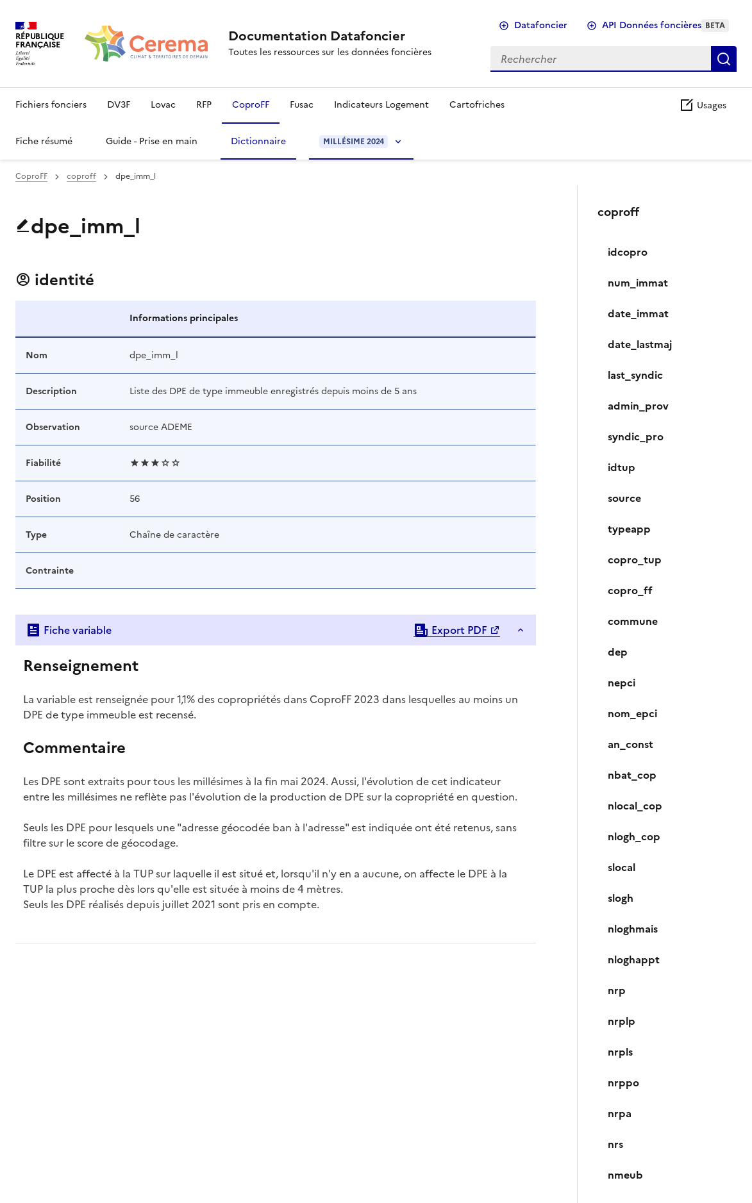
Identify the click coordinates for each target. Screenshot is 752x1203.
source (624, 498)
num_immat (638, 282)
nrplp (621, 1021)
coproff (81, 176)
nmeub (625, 1174)
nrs (615, 1144)
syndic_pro (636, 436)
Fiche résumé (43, 141)
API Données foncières (665, 25)
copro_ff (630, 590)
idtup (621, 467)
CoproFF (250, 105)
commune (633, 621)
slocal (621, 867)
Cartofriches (477, 105)
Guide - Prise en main (151, 141)
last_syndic (635, 375)
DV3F (118, 105)
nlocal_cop (635, 805)
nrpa (619, 1113)
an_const (630, 744)
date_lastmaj (640, 344)
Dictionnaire (258, 141)
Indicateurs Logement (381, 105)
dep (618, 652)
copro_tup (635, 559)
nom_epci (632, 713)
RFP (204, 105)
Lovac (163, 105)
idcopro (628, 252)
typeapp (629, 528)
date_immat (638, 313)
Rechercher (724, 59)
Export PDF (450, 630)
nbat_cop (632, 775)
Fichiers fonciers (51, 105)
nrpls (620, 1051)
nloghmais (633, 928)
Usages (702, 105)
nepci (621, 682)
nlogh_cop (634, 836)
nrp (617, 990)
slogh (620, 898)
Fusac (301, 105)
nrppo (623, 1082)
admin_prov (638, 405)
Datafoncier (540, 25)
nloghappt (634, 959)
